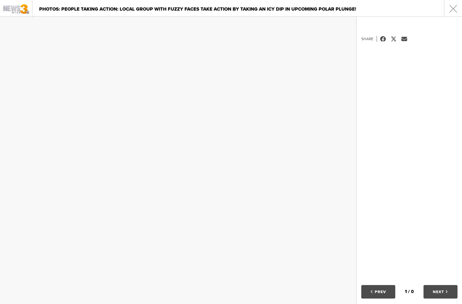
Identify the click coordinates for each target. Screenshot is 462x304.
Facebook (385, 39)
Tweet (396, 39)
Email (406, 39)
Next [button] (440, 292)
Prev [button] (378, 292)
